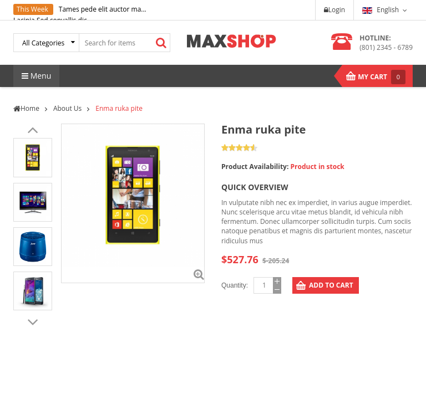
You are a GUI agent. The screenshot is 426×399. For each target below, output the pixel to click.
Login (334, 9)
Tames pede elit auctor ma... (102, 9)
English (380, 9)
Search (161, 43)
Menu (36, 75)
